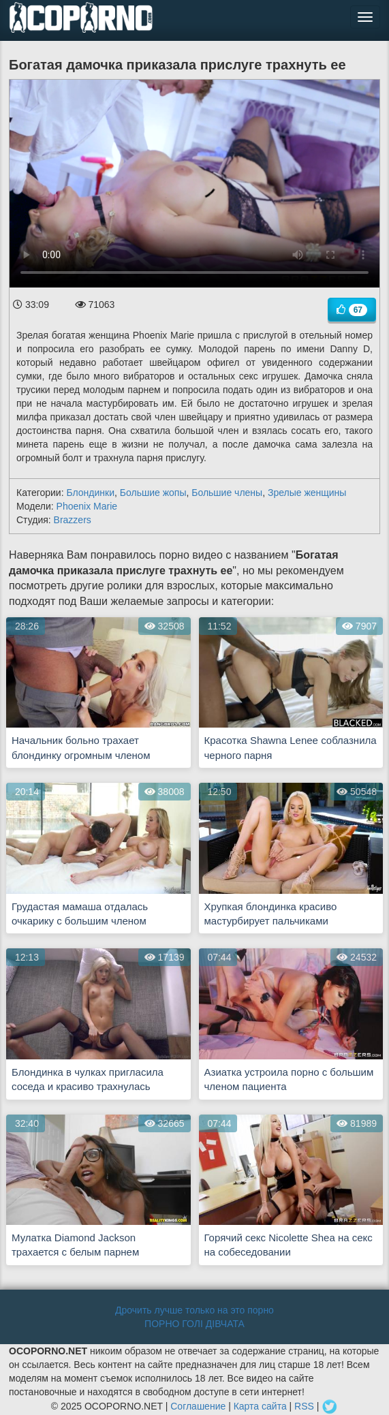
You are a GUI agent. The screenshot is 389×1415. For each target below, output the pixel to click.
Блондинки (90, 492)
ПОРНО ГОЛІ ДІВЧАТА (194, 1323)
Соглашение (197, 1405)
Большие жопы (153, 492)
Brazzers (72, 519)
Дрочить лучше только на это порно (194, 1310)
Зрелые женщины (307, 492)
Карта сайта (260, 1405)
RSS (304, 1405)
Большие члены (226, 492)
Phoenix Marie (87, 506)
